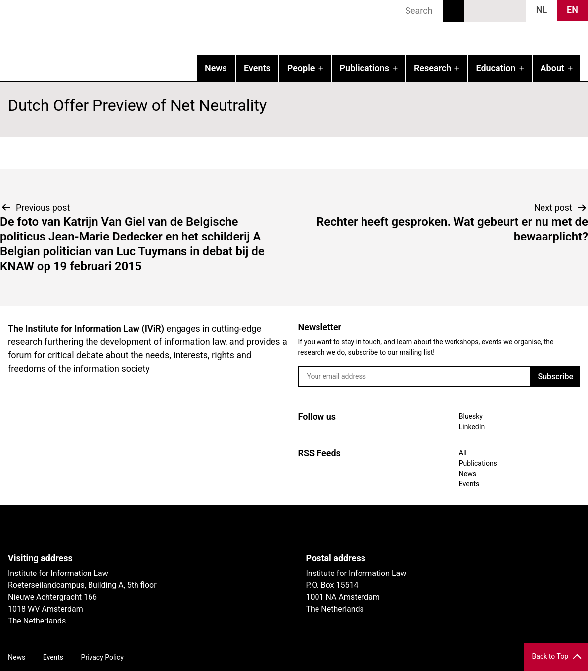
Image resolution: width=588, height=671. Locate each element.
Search (453, 11)
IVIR (126, 27)
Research (432, 68)
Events (257, 68)
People (301, 68)
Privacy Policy (102, 657)
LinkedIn (495, 10)
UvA (122, 529)
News (216, 68)
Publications (364, 68)
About (552, 68)
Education (495, 68)
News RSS (513, 10)
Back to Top (550, 656)
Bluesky (477, 10)
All (463, 453)
